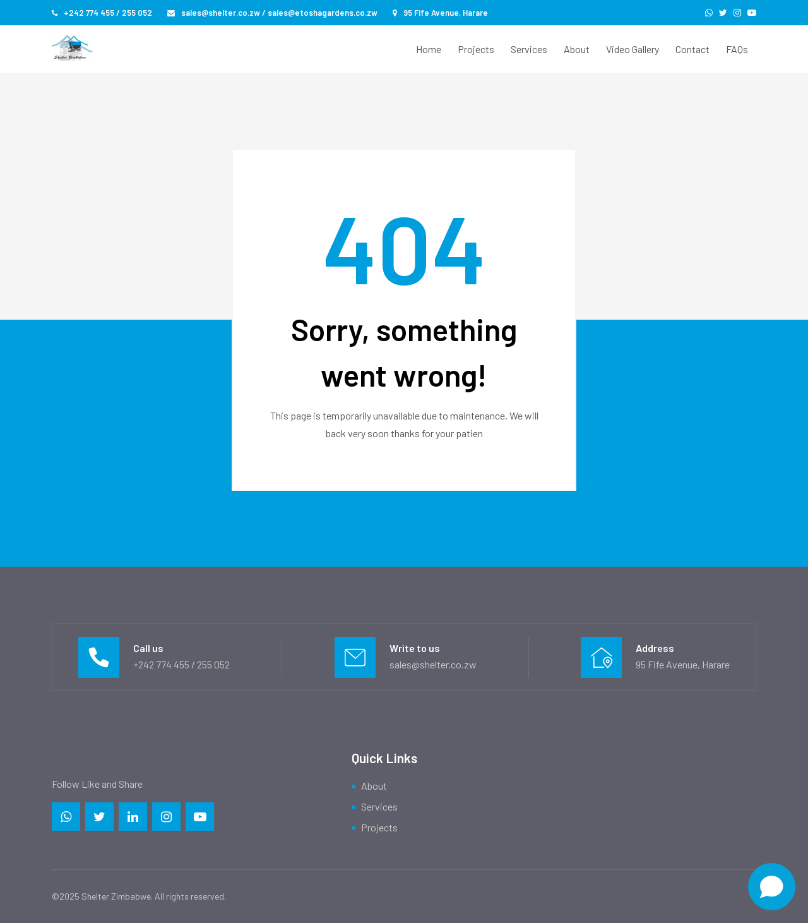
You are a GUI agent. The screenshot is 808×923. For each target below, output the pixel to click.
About (577, 49)
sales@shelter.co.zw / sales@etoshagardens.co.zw (272, 13)
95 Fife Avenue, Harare (440, 13)
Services (529, 49)
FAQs (737, 49)
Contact (692, 49)
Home (428, 49)
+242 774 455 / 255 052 (102, 13)
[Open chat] (771, 886)
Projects (476, 49)
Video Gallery (632, 49)
